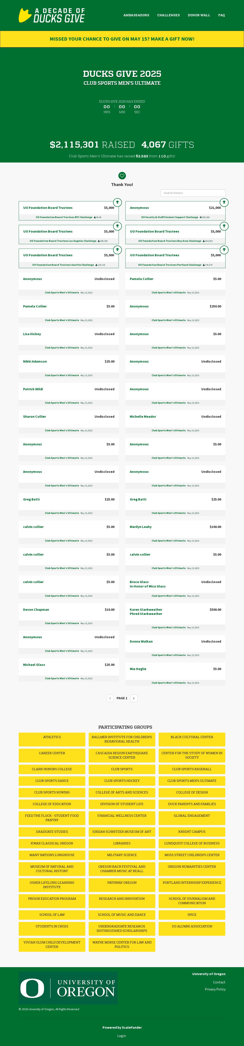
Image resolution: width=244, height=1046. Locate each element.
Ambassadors (136, 15)
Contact (219, 982)
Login (121, 1035)
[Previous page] (110, 698)
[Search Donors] (193, 193)
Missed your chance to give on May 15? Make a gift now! (122, 39)
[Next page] (134, 698)
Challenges (168, 15)
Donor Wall (199, 15)
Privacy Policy (215, 989)
